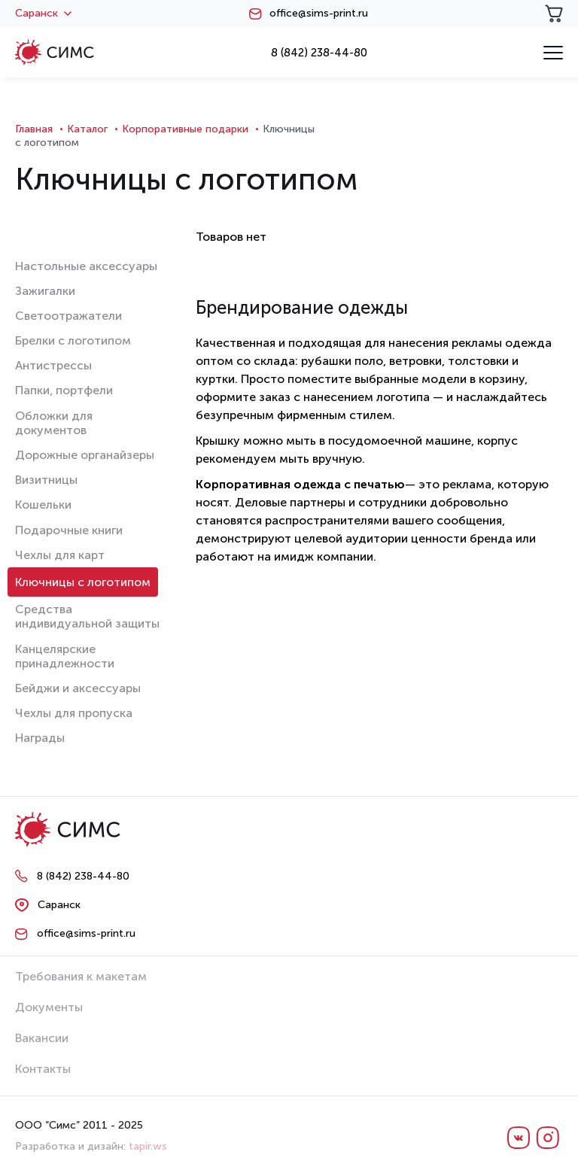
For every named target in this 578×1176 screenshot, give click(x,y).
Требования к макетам (81, 976)
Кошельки (43, 504)
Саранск (43, 14)
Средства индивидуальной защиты (87, 616)
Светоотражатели (68, 315)
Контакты (43, 1069)
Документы (49, 1007)
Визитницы (46, 480)
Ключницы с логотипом (83, 582)
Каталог (87, 129)
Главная (34, 129)
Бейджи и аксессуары (78, 688)
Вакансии (41, 1038)
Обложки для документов (54, 423)
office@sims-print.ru (318, 14)
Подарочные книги (69, 530)
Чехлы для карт (60, 555)
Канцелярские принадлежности (64, 656)
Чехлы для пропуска (73, 713)
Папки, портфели (64, 390)
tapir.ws (148, 1146)
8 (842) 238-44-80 (319, 52)
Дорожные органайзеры (84, 455)
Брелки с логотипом (73, 340)
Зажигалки (45, 291)
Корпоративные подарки (185, 129)
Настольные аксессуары (86, 266)
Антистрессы (53, 365)
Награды (40, 738)
